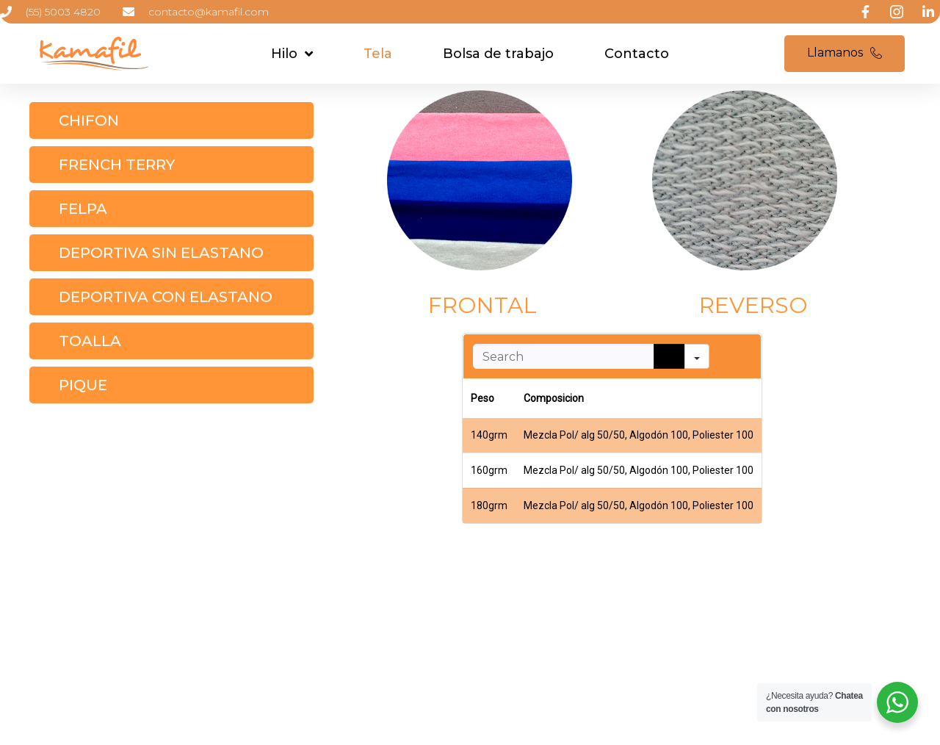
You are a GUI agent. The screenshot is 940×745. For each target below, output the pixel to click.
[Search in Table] (563, 356)
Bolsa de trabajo (498, 54)
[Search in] (696, 356)
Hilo (292, 54)
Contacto (636, 54)
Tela (378, 54)
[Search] (669, 356)
